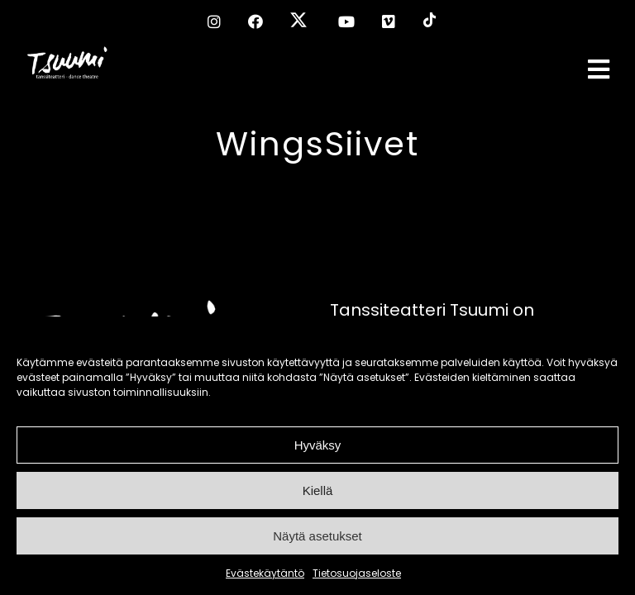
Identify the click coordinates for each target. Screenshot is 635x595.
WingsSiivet (317, 144)
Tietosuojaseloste (357, 573)
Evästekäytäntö (265, 573)
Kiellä (318, 490)
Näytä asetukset (317, 536)
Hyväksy (317, 445)
